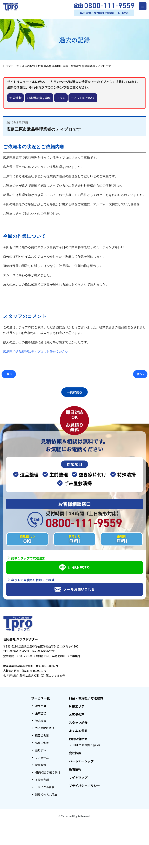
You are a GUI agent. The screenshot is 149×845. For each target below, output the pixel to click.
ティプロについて (83, 97)
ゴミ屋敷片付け (44, 727)
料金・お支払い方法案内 (86, 697)
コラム (61, 97)
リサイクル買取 (44, 786)
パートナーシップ (81, 760)
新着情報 (15, 97)
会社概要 (75, 752)
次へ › (140, 374)
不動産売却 (42, 779)
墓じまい (40, 749)
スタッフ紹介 (78, 721)
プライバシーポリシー (84, 784)
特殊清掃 (40, 720)
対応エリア (76, 705)
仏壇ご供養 (42, 742)
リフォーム (42, 756)
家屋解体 (40, 764)
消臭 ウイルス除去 (46, 793)
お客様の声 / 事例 (39, 97)
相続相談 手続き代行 (47, 771)
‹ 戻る (8, 374)
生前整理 (40, 712)
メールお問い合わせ (74, 588)
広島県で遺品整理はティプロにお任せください (35, 351)
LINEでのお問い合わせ (86, 744)
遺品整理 (40, 705)
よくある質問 (78, 729)
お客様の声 (76, 713)
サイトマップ (78, 776)
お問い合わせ (78, 738)
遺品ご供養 (42, 734)
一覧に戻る (74, 391)
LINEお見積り (74, 566)
